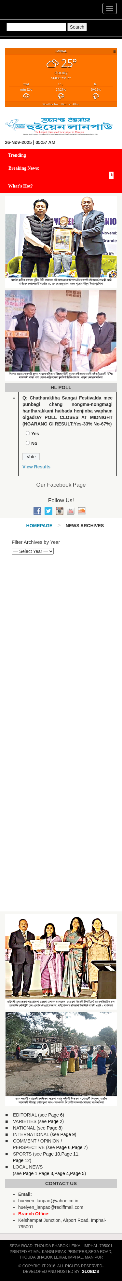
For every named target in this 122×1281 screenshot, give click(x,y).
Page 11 (69, 1154)
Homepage (39, 525)
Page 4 (61, 1173)
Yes (35, 433)
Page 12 (21, 1160)
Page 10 (51, 1154)
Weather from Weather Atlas (61, 104)
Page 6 (55, 1115)
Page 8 (54, 1128)
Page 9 (67, 1134)
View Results (36, 466)
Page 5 (77, 1173)
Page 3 (46, 1173)
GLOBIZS (90, 1271)
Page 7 (79, 1147)
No (34, 443)
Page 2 (55, 1121)
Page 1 (30, 1173)
